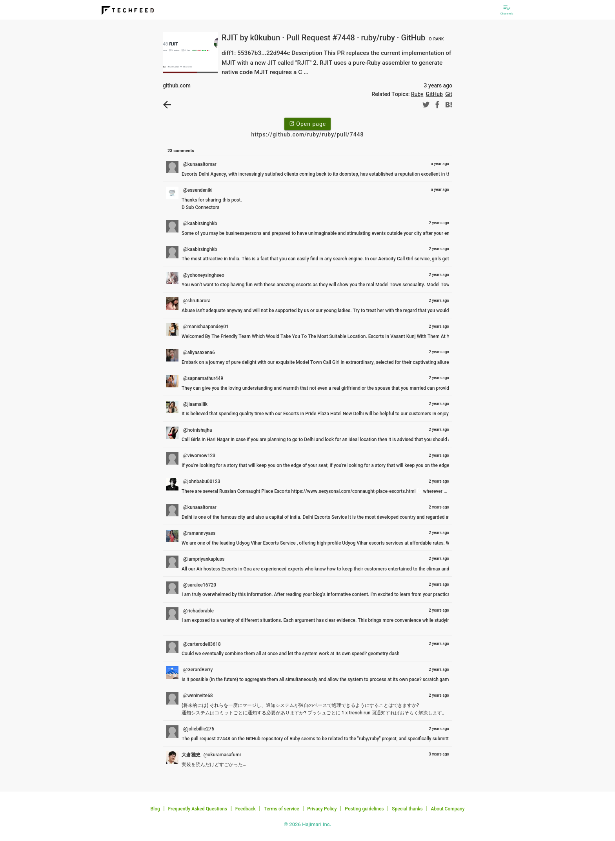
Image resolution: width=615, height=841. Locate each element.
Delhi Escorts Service (325, 517)
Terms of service (281, 809)
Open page (307, 123)
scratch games (438, 679)
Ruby (417, 94)
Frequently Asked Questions (197, 809)
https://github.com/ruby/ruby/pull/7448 (307, 134)
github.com (177, 85)
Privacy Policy (322, 809)
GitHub (434, 94)
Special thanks (407, 809)
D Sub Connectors (200, 207)
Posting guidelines (364, 809)
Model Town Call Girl (317, 362)
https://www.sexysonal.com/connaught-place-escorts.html (353, 491)
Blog (155, 809)
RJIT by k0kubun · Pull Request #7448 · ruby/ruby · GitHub (334, 37)
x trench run (358, 713)
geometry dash (383, 653)
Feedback (245, 809)
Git (448, 94)
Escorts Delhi (196, 174)
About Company (447, 809)
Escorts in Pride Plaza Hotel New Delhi (323, 413)
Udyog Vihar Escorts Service (266, 543)
